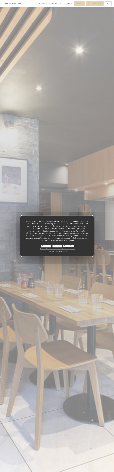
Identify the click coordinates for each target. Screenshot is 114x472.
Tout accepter (46, 246)
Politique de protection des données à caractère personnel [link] (57, 249)
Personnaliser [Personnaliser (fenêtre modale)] (68, 246)
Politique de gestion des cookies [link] (57, 252)
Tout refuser (57, 246)
